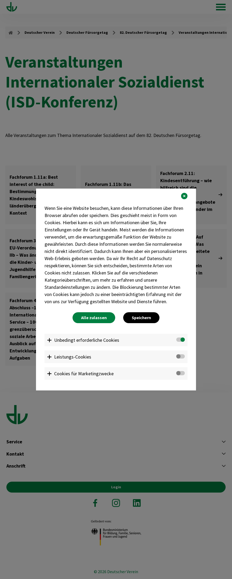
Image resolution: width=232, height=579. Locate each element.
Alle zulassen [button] (94, 317)
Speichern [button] (141, 317)
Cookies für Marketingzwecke (84, 373)
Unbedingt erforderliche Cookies (86, 340)
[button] (184, 196)
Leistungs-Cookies (72, 357)
